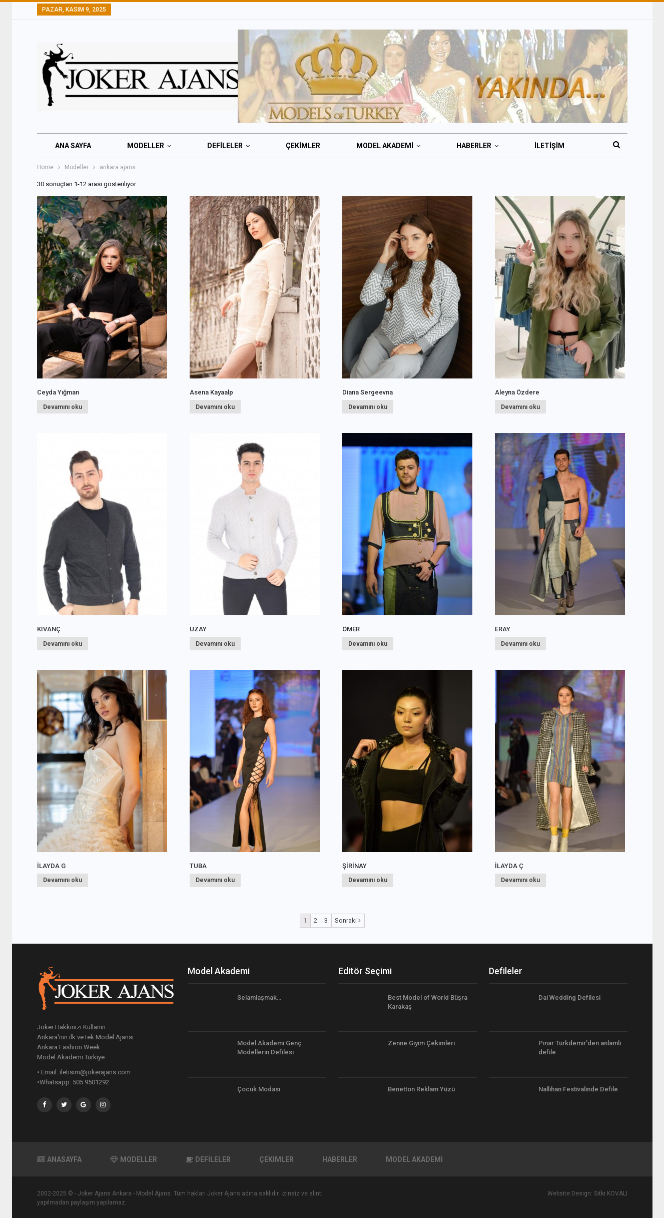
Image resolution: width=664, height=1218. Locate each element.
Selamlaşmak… (259, 997)
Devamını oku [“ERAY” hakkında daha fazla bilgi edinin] (520, 643)
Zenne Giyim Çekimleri (421, 1043)
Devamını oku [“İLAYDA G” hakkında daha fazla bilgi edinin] (62, 880)
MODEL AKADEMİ (384, 146)
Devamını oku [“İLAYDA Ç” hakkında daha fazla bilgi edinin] (520, 880)
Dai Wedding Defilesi (569, 997)
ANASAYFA (59, 1159)
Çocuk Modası (258, 1089)
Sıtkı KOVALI (610, 1193)
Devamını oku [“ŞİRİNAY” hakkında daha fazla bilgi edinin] (367, 880)
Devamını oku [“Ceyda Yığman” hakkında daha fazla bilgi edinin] (62, 407)
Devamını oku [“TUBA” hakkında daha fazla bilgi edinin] (215, 880)
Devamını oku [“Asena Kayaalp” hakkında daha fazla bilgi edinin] (215, 407)
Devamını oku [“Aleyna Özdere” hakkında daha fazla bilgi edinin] (520, 407)
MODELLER (145, 146)
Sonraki (348, 920)
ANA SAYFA (73, 146)
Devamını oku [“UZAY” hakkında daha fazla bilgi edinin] (215, 643)
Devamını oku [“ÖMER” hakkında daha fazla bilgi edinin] (367, 643)
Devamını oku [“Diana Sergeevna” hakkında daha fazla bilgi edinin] (367, 407)
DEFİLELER (225, 146)
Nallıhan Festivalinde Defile (578, 1089)
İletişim (549, 146)
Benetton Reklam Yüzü (421, 1089)
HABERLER (473, 146)
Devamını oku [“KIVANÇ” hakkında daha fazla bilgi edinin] (62, 643)
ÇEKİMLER (303, 146)
